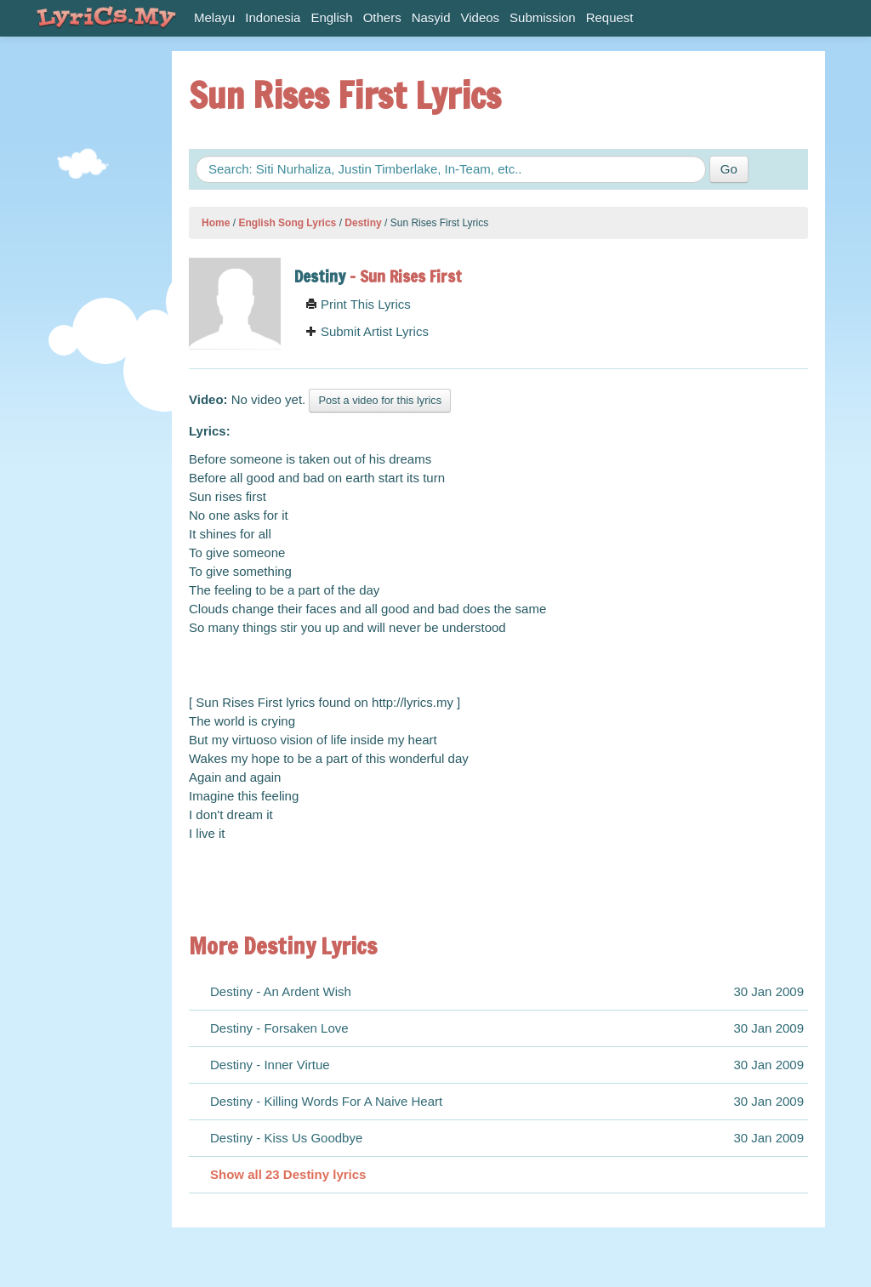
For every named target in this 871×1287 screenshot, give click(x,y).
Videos (480, 17)
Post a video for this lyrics (379, 400)
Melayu (214, 17)
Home (216, 223)
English (331, 17)
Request (610, 17)
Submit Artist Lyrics (367, 331)
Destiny (362, 223)
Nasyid (431, 17)
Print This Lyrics (358, 304)
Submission (543, 17)
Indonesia (272, 17)
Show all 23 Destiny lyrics (288, 1174)
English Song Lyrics (287, 223)
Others (382, 17)
